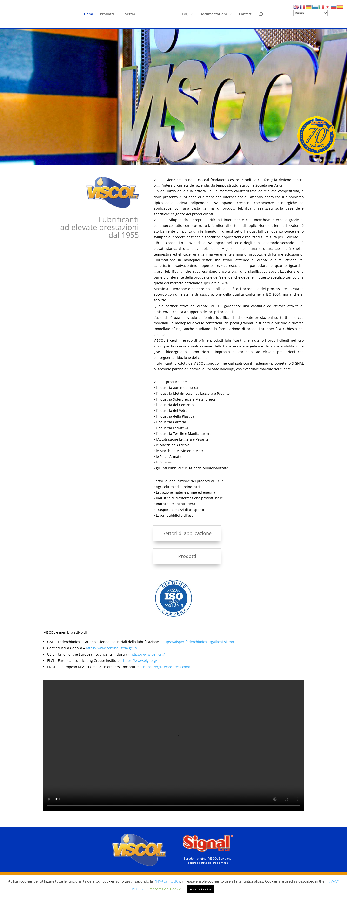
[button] (321, 160)
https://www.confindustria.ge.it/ (111, 648)
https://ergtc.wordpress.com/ (166, 667)
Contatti (246, 14)
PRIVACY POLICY (167, 881)
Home (89, 14)
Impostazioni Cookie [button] (164, 888)
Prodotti (107, 14)
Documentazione (214, 14)
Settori (130, 14)
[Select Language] (310, 13)
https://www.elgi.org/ (140, 660)
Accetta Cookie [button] (200, 889)
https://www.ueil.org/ (148, 654)
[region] (173, 97)
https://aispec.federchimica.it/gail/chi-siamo (198, 641)
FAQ (185, 14)
